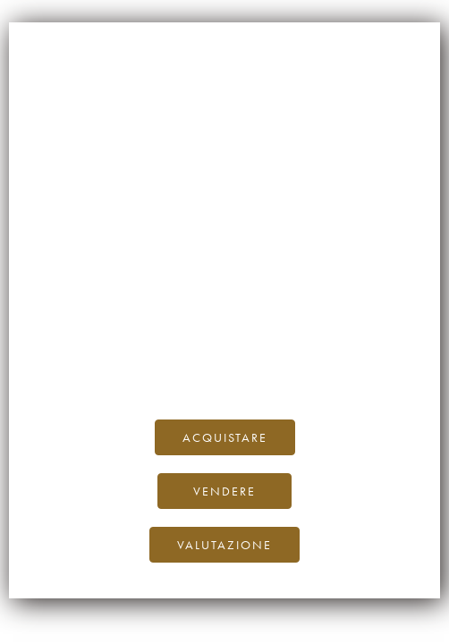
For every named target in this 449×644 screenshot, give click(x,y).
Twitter (337, 363)
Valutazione (224, 545)
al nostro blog (338, 344)
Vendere (224, 491)
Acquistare (224, 437)
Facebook (202, 363)
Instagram (272, 363)
